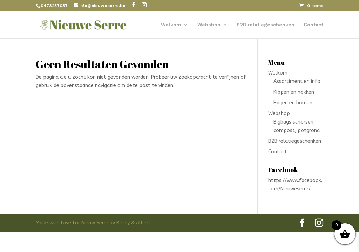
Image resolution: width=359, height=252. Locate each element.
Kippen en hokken (293, 92)
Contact (313, 24)
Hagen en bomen (292, 103)
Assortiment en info (296, 81)
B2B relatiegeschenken (265, 24)
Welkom (171, 24)
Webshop (209, 24)
